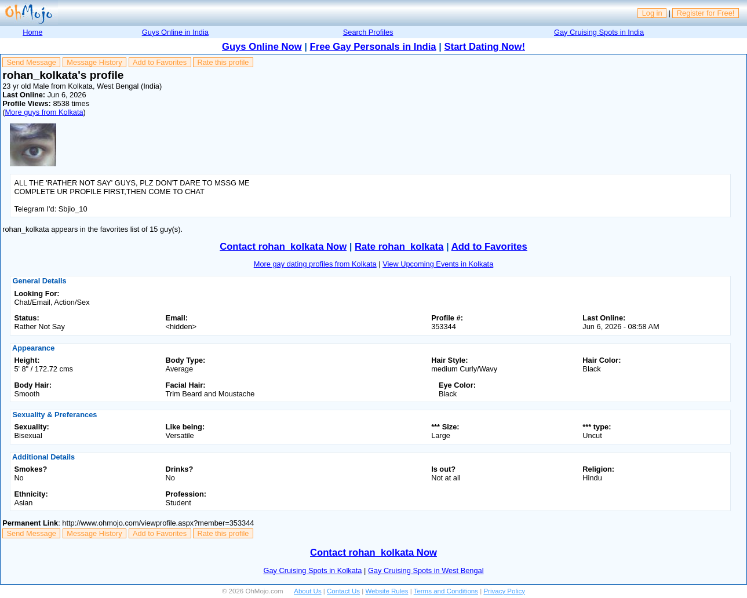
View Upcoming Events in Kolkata (437, 264)
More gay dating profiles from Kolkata (315, 264)
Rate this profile (223, 62)
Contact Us (343, 591)
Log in (652, 13)
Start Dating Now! (484, 46)
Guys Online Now (262, 46)
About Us (307, 591)
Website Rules (386, 591)
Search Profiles (368, 32)
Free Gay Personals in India (373, 46)
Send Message (31, 62)
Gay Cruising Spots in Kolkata (312, 570)
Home (32, 32)
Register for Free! (706, 13)
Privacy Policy (504, 591)
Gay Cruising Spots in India (599, 32)
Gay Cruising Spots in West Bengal (426, 570)
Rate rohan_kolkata (399, 246)
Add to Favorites (160, 62)
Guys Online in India (175, 32)
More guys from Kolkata (44, 112)
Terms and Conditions (446, 591)
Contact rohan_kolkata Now (283, 246)
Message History (94, 62)
